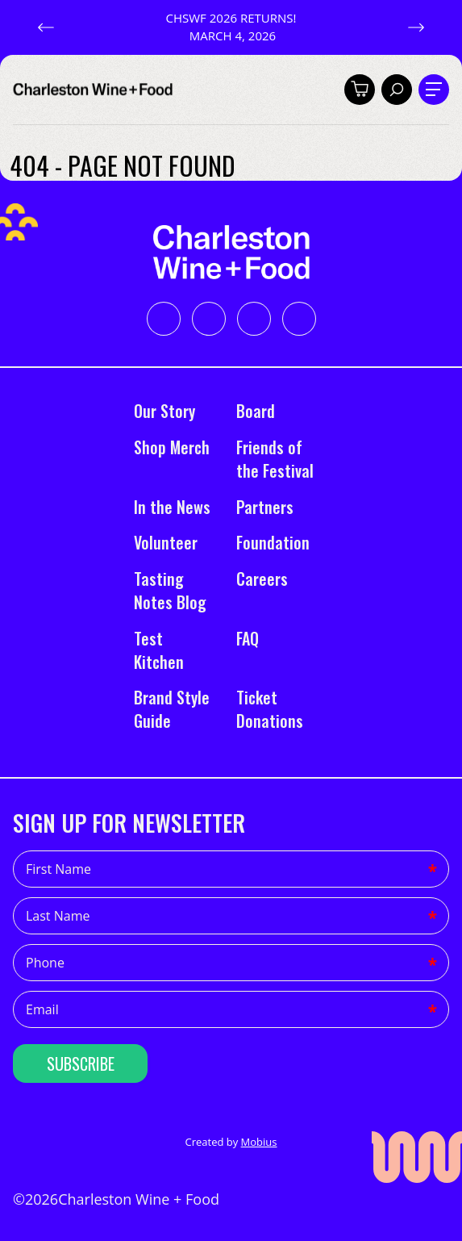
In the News (172, 507)
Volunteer (166, 542)
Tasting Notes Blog (172, 590)
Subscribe (80, 1063)
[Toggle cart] (359, 89)
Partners (264, 507)
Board (255, 411)
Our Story (164, 411)
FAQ (247, 638)
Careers (262, 578)
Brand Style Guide (172, 709)
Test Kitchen (159, 650)
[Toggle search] (396, 89)
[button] (46, 27)
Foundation (273, 542)
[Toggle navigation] (433, 89)
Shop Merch (172, 447)
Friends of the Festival (275, 459)
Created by (231, 1141)
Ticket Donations (269, 709)
